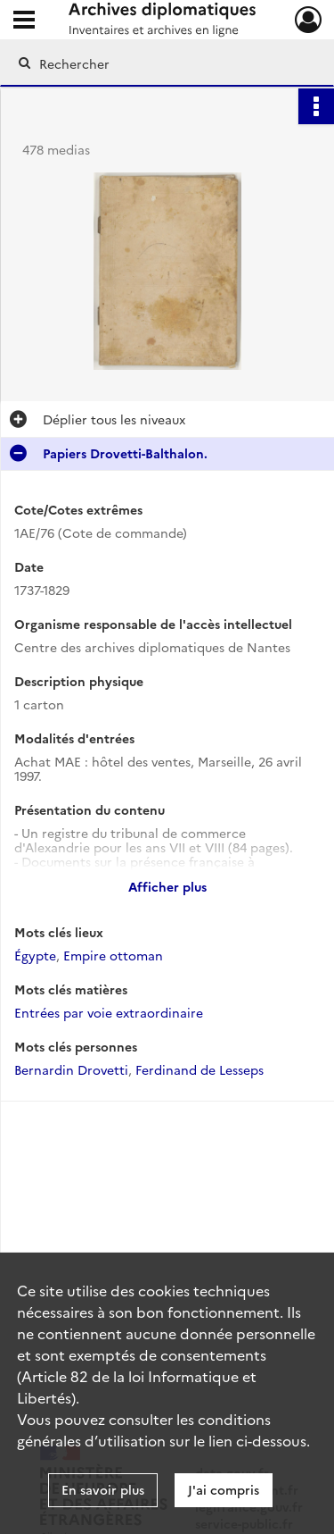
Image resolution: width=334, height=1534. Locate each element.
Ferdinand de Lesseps (199, 1069)
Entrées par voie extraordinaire (108, 1012)
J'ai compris (223, 1489)
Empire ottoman (113, 955)
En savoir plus (102, 1489)
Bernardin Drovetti (71, 1069)
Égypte (35, 955)
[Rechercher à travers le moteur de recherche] (165, 63)
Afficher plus (167, 886)
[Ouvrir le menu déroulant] (24, 21)
